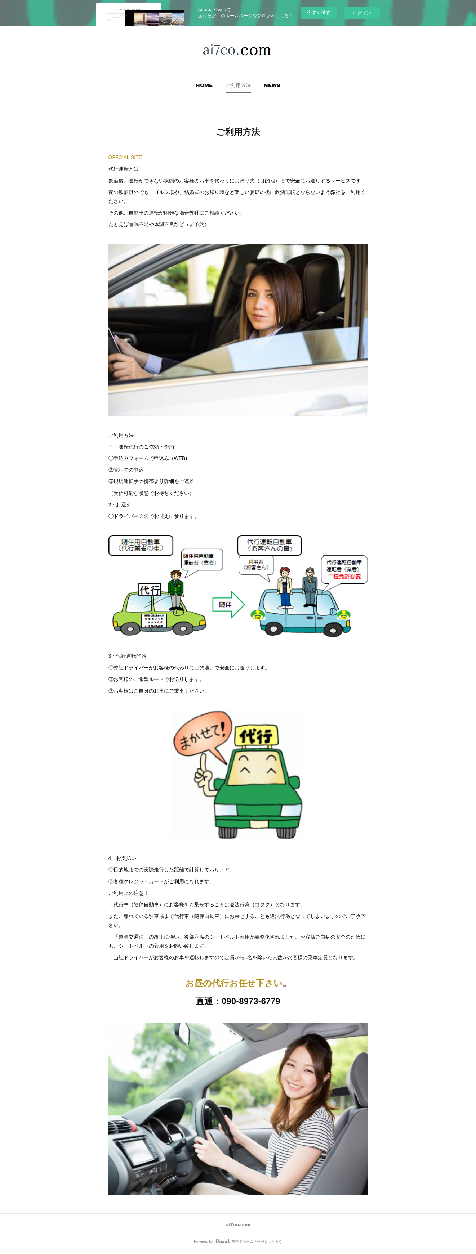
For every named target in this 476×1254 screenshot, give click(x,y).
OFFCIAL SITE (125, 157)
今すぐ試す (318, 12)
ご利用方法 (238, 85)
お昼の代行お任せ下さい (234, 983)
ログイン (361, 12)
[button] (204, 85)
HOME (204, 85)
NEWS (272, 85)
